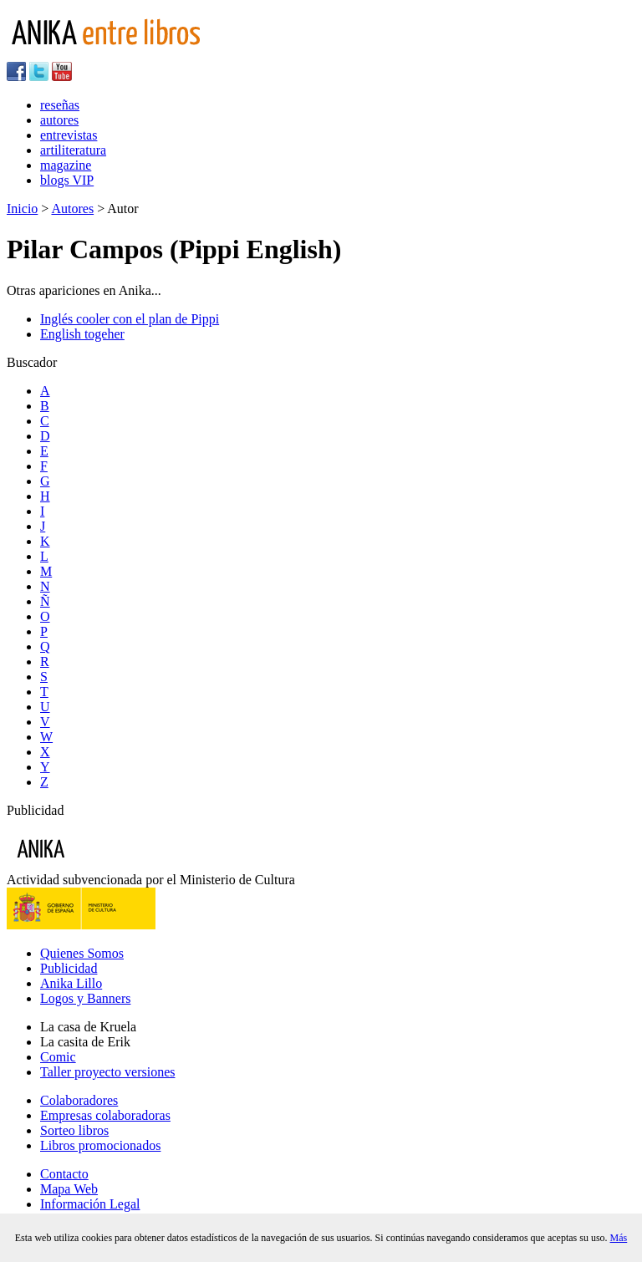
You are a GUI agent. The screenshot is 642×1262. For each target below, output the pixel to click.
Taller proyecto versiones (107, 1072)
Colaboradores (79, 1100)
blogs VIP (67, 180)
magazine (65, 165)
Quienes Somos (82, 953)
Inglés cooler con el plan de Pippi (129, 319)
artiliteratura (73, 150)
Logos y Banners (85, 998)
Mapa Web (69, 1189)
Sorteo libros (74, 1130)
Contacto (64, 1174)
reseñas (59, 105)
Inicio (22, 208)
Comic (58, 1057)
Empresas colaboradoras (105, 1115)
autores (59, 120)
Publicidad (68, 968)
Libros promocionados (100, 1145)
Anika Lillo (71, 983)
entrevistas (68, 135)
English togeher (82, 334)
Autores (72, 208)
